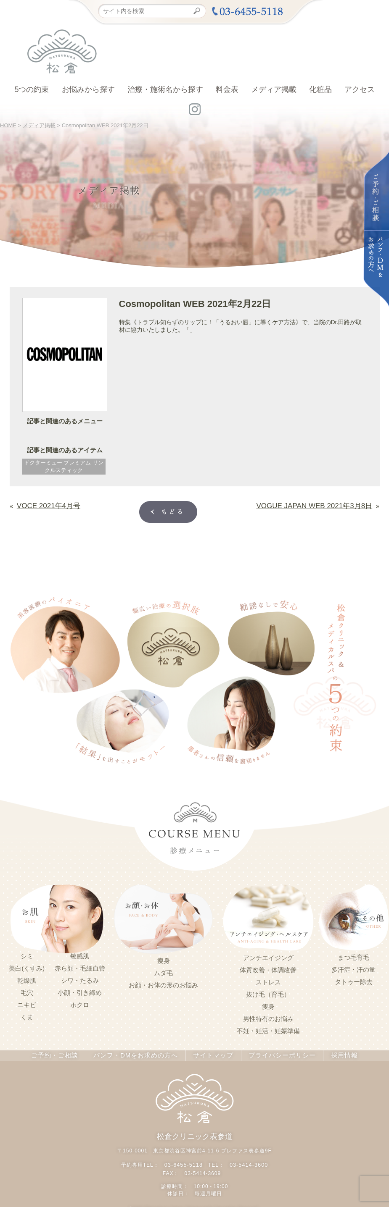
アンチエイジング (268, 956)
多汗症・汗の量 (353, 968)
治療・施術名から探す (165, 89)
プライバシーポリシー (275, 1054)
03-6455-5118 (184, 1162)
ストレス (268, 980)
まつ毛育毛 (353, 955)
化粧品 (320, 89)
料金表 (227, 89)
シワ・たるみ (80, 979)
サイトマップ (209, 1054)
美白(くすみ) (27, 966)
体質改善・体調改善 (268, 968)
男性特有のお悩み (268, 1017)
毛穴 (27, 991)
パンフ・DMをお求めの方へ (137, 1054)
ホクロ (79, 1003)
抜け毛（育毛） (268, 992)
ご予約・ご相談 (62, 1054)
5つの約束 (31, 89)
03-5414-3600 (248, 1162)
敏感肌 (79, 954)
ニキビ (26, 1003)
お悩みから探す (88, 89)
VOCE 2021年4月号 (43, 504)
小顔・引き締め (80, 991)
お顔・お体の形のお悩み (163, 983)
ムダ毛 (163, 971)
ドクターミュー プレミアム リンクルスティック (63, 466)
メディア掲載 (273, 89)
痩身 (163, 959)
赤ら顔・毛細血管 (80, 966)
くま (27, 1015)
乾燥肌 (26, 979)
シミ (27, 954)
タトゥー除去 (354, 980)
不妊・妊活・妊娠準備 (268, 1029)
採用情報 (335, 1054)
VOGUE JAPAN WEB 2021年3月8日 (324, 504)
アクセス (359, 89)
